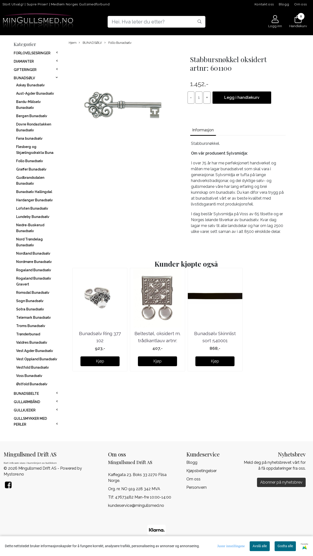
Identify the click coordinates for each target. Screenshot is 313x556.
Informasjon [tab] (203, 130)
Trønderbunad (28, 334)
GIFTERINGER (25, 70)
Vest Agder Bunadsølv (34, 351)
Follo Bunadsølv (29, 161)
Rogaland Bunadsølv (33, 270)
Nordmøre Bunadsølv (34, 262)
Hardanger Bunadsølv (34, 200)
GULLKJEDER (24, 410)
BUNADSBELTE (26, 394)
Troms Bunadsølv (30, 326)
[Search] (156, 22)
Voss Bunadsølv (29, 376)
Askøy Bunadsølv (30, 85)
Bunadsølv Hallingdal (34, 192)
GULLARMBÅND (27, 402)
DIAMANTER (24, 61)
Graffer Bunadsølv (31, 169)
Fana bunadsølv (29, 138)
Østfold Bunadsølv (31, 384)
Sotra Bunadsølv (30, 309)
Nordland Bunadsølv (33, 253)
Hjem (73, 43)
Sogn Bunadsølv (30, 301)
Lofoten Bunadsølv (32, 208)
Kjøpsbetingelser (201, 470)
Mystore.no (14, 474)
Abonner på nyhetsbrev (281, 482)
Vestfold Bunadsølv (32, 367)
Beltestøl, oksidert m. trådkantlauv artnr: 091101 (157, 340)
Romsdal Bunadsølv (32, 293)
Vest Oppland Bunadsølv (36, 359)
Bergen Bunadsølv (31, 116)
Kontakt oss (264, 4)
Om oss (300, 4)
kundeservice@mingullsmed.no (136, 505)
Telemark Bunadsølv (33, 317)
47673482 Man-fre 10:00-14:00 (143, 497)
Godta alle (285, 546)
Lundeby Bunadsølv (32, 217)
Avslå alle (260, 546)
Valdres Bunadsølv (31, 342)
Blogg (284, 4)
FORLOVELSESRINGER (32, 53)
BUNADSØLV (24, 78)
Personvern (196, 487)
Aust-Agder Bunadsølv (35, 93)
